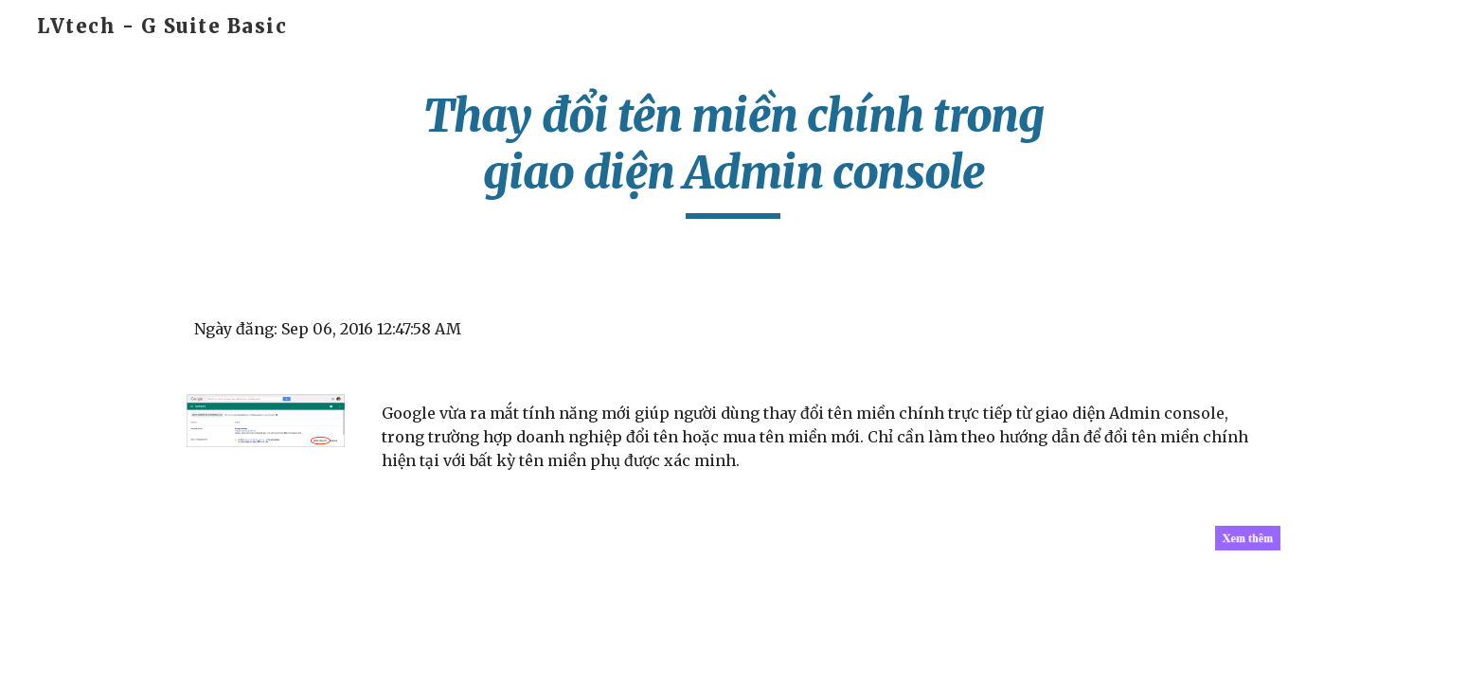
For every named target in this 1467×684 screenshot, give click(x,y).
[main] (734, 153)
